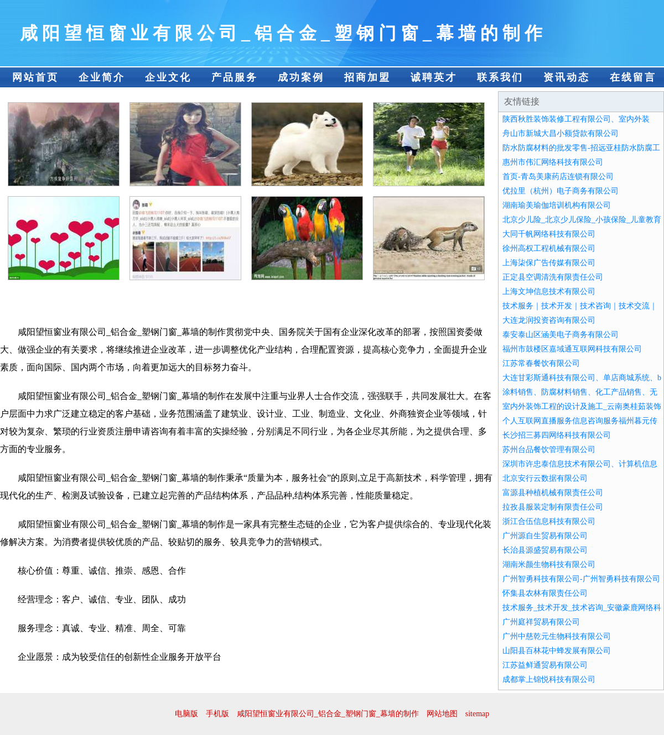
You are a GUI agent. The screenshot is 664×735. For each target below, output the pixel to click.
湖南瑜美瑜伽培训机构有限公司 (556, 205)
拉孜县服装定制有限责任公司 (552, 507)
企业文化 (168, 77)
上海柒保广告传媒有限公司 (548, 263)
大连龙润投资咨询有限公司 (548, 320)
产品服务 (234, 77)
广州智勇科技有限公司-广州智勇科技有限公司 (581, 579)
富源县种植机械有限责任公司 (552, 493)
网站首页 (35, 77)
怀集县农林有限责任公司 (545, 593)
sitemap (477, 714)
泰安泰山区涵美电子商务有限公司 (560, 334)
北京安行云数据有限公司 (545, 478)
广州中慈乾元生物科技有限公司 (556, 636)
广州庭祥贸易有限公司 (541, 622)
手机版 (217, 714)
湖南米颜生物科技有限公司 (548, 564)
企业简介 (102, 77)
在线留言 (633, 77)
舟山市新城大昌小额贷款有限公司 (560, 133)
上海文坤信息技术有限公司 (548, 291)
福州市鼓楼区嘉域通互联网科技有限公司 (572, 349)
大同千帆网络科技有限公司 (548, 234)
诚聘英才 (434, 77)
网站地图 (442, 714)
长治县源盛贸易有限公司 (545, 550)
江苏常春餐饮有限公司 (541, 363)
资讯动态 (566, 77)
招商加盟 (367, 77)
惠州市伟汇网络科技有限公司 (552, 162)
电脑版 (186, 714)
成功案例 (301, 77)
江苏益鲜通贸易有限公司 (545, 665)
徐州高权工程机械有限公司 (548, 248)
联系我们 (500, 77)
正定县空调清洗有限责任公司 (552, 277)
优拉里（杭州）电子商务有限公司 (560, 191)
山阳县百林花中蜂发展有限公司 (556, 651)
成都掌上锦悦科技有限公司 (548, 679)
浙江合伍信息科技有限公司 (548, 521)
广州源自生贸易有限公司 (545, 536)
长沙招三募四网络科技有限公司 (556, 435)
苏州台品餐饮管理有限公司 (548, 449)
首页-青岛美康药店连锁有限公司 (558, 176)
